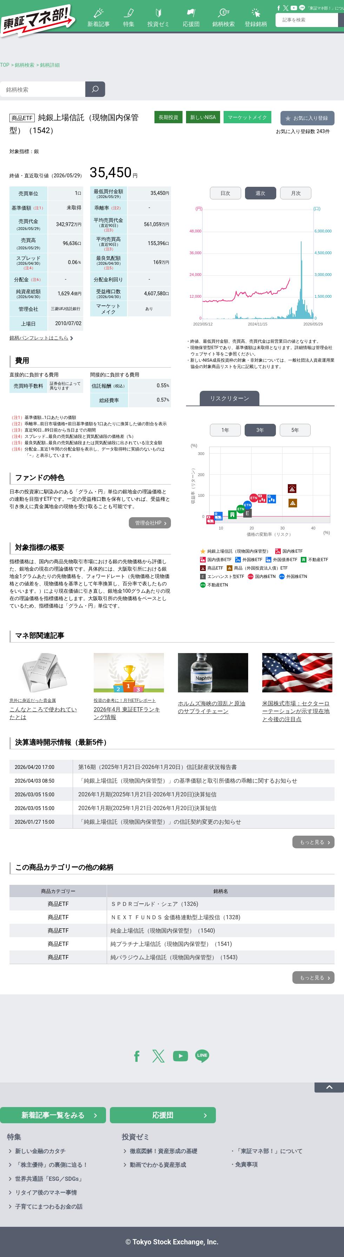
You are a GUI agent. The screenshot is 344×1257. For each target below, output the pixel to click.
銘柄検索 (223, 24)
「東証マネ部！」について (269, 1151)
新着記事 (98, 24)
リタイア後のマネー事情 (46, 1192)
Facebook (279, 8)
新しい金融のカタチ (40, 1151)
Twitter (286, 8)
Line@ (302, 8)
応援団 (191, 24)
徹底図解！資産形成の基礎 (163, 1151)
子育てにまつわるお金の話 (48, 1206)
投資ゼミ (158, 24)
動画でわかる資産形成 (158, 1164)
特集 (128, 24)
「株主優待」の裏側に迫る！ (51, 1164)
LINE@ (204, 1057)
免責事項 (246, 1164)
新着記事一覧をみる (53, 1115)
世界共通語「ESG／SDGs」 (49, 1179)
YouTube (294, 8)
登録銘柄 (256, 24)
